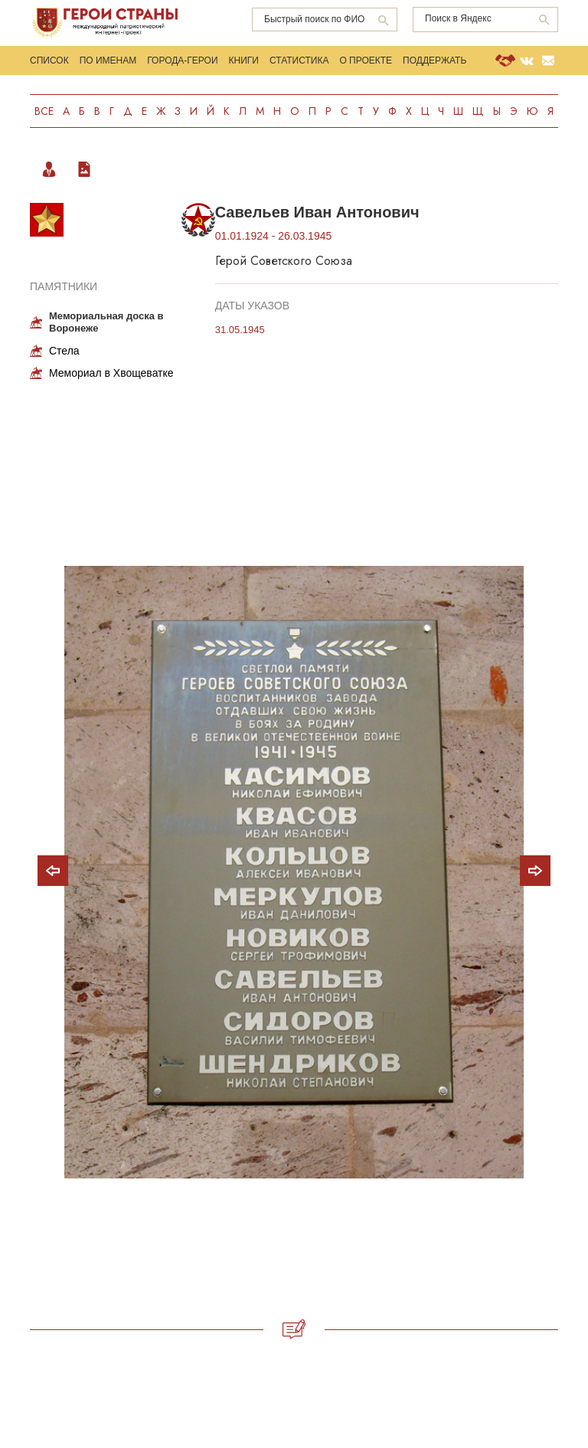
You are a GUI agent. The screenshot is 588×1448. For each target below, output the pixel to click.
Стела (64, 351)
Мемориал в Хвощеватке (111, 373)
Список (49, 60)
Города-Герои (182, 60)
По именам (108, 60)
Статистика (299, 60)
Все (44, 111)
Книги (244, 60)
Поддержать (434, 60)
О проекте (365, 60)
